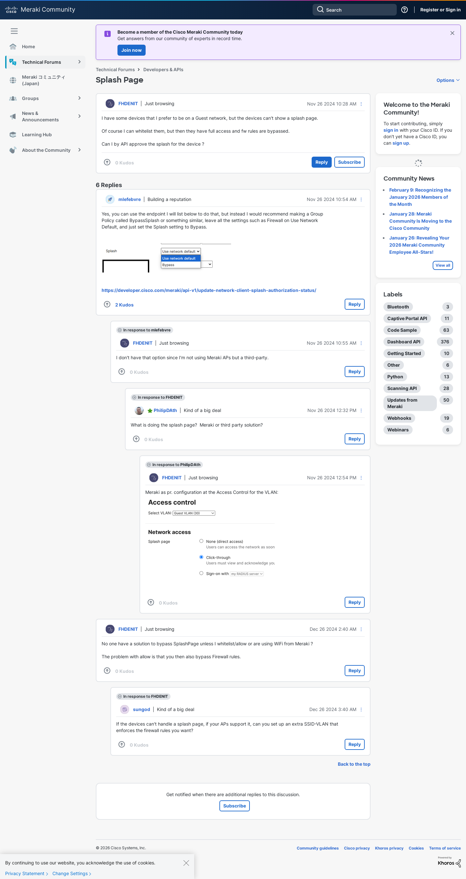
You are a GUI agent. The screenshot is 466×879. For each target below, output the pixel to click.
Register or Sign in (440, 9)
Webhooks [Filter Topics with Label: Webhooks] (399, 418)
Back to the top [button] (354, 764)
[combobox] (355, 10)
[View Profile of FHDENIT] (128, 103)
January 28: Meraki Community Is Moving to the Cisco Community (420, 221)
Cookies (416, 848)
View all (443, 265)
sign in (390, 130)
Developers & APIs (163, 69)
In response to (147, 330)
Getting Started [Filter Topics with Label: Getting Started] (404, 353)
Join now (131, 50)
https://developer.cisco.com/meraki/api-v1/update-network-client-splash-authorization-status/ (209, 290)
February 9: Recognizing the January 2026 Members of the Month (420, 197)
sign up (401, 143)
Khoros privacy (389, 848)
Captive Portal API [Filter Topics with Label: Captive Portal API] (407, 318)
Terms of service (445, 848)
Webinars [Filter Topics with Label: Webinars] (398, 429)
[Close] (186, 870)
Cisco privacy (357, 848)
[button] (361, 104)
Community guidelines (318, 848)
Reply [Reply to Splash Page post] (322, 162)
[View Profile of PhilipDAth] (165, 410)
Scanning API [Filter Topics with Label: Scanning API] (402, 388)
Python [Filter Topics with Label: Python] (395, 376)
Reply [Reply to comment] (355, 304)
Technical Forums (115, 69)
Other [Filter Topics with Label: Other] (393, 365)
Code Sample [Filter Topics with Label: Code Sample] (402, 330)
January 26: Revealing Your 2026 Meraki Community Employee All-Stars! (419, 245)
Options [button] (445, 80)
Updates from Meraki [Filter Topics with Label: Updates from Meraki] (402, 403)
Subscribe (349, 162)
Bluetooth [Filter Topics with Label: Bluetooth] (398, 306)
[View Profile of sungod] (141, 709)
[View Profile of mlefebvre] (129, 199)
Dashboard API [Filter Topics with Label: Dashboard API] (403, 341)
